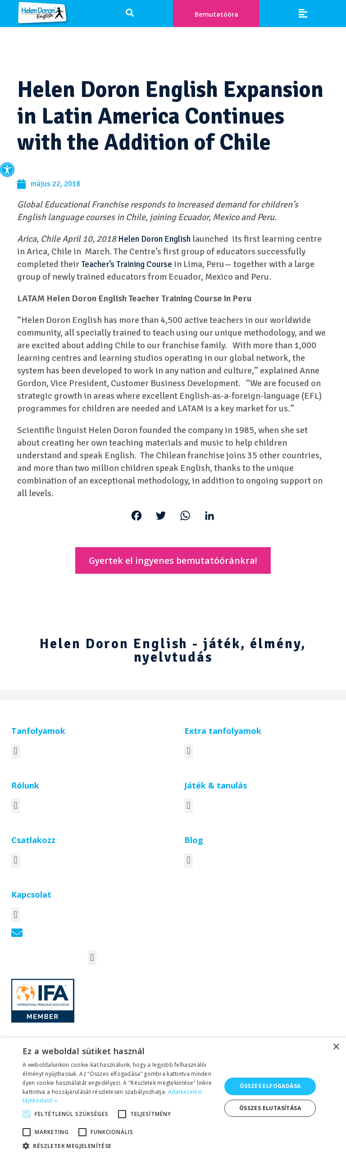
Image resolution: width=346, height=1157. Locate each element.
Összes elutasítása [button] (270, 1108)
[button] (7, 169)
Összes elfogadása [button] (270, 1086)
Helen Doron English (158, 240)
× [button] (335, 1047)
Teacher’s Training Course (181, 266)
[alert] (173, 1097)
